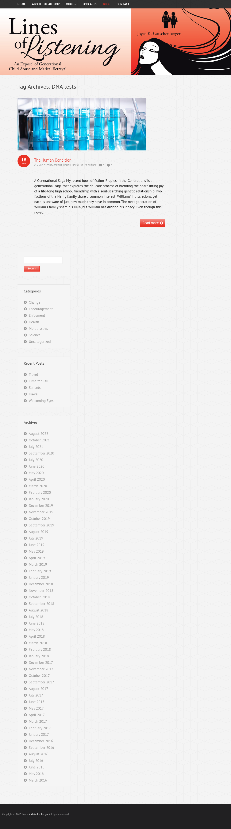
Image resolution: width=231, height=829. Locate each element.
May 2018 (36, 629)
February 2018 (40, 649)
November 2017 (41, 669)
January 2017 (39, 734)
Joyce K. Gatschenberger (35, 814)
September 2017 (41, 682)
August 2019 (38, 531)
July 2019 (36, 538)
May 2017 (36, 708)
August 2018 (38, 610)
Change (38, 165)
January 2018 (39, 656)
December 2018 (41, 584)
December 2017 (41, 662)
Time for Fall (39, 381)
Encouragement (53, 165)
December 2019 (41, 505)
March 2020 (38, 486)
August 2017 (38, 688)
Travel (33, 374)
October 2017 (39, 675)
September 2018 (41, 603)
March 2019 (38, 564)
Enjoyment (37, 315)
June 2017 (37, 701)
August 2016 (38, 754)
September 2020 (41, 453)
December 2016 (41, 741)
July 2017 (36, 695)
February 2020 (40, 492)
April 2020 (37, 479)
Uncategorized (40, 341)
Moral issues (79, 165)
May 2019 (36, 551)
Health (67, 165)
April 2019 (37, 558)
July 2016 (36, 760)
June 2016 (37, 767)
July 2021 (36, 446)
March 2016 (38, 780)
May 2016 (36, 773)
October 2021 (39, 440)
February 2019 (40, 571)
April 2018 (37, 636)
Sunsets (35, 387)
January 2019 (39, 577)
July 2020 (36, 459)
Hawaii (34, 394)
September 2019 (41, 525)
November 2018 (41, 590)
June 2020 (37, 466)
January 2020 (39, 499)
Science (92, 165)
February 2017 (40, 728)
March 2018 (38, 643)
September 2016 (41, 747)
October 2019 (39, 518)
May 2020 (36, 473)
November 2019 (41, 512)
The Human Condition (53, 160)
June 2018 (37, 623)
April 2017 (37, 715)
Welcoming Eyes (41, 400)
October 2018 (39, 597)
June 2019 (37, 544)
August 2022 (38, 433)
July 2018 (36, 616)
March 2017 (38, 721)
